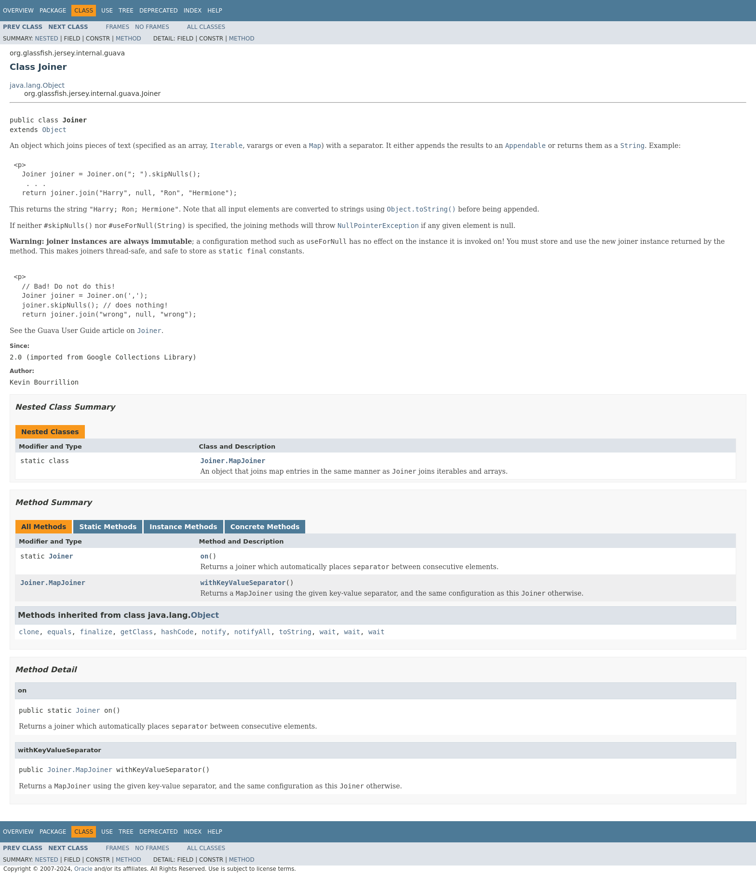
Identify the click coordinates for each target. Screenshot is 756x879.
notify (214, 632)
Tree (126, 10)
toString (295, 632)
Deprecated (158, 10)
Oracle (83, 869)
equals (59, 632)
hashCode (177, 632)
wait (328, 632)
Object (54, 129)
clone (29, 632)
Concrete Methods (265, 527)
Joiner (61, 556)
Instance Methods (183, 527)
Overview (18, 10)
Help (214, 10)
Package (53, 10)
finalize (96, 632)
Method (128, 38)
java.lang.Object (37, 85)
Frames (118, 27)
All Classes (206, 27)
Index (193, 10)
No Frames (152, 27)
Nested (46, 38)
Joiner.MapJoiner (233, 461)
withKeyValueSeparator (243, 582)
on (205, 556)
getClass (137, 632)
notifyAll (252, 632)
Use (107, 10)
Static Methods (107, 527)
